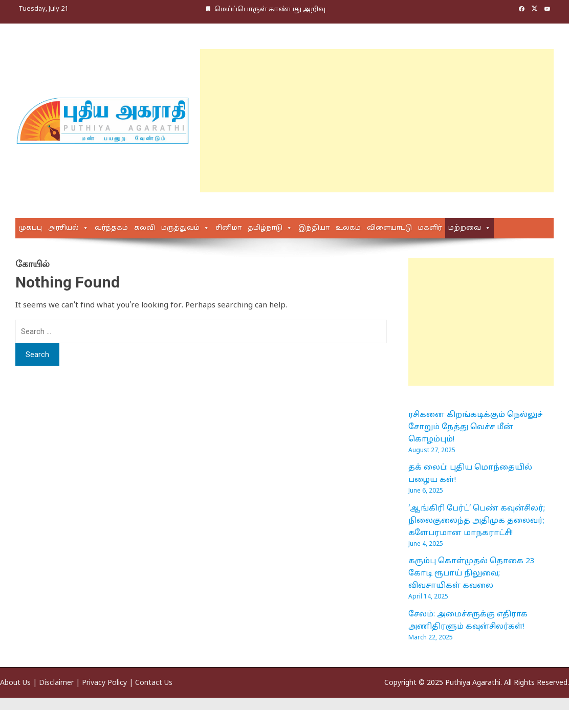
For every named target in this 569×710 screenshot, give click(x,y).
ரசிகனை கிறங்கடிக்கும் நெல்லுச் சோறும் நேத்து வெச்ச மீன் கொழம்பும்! (475, 427)
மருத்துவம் (180, 228)
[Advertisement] (361, 120)
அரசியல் (63, 228)
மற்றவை (464, 228)
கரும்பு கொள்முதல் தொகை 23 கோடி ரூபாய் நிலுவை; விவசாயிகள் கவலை (471, 574)
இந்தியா (314, 228)
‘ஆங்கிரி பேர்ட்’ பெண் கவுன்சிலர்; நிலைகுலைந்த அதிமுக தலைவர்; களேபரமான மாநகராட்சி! (476, 521)
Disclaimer (56, 683)
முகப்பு (30, 228)
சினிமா (228, 228)
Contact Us (153, 683)
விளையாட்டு (389, 228)
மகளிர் (430, 228)
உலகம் (348, 228)
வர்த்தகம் (111, 228)
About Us (15, 683)
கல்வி (144, 228)
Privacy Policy (104, 683)
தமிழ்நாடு (265, 228)
